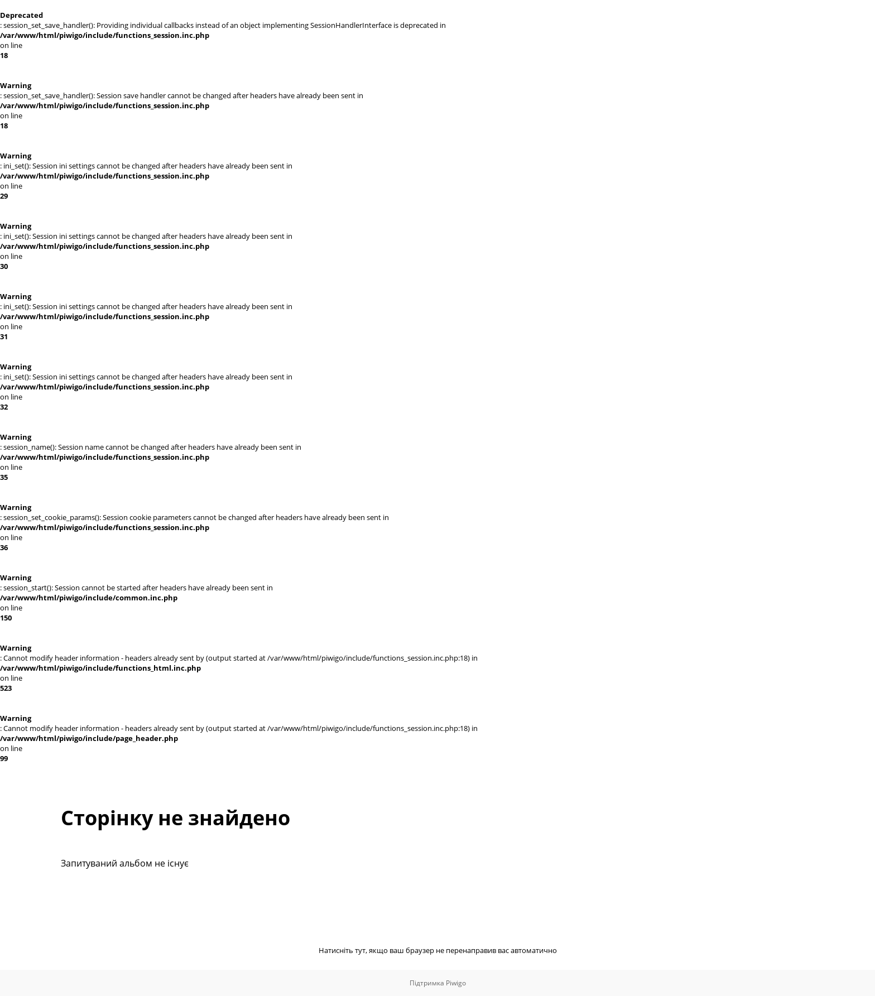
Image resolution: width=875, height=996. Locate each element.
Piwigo (456, 983)
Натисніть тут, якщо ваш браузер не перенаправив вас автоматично (438, 950)
